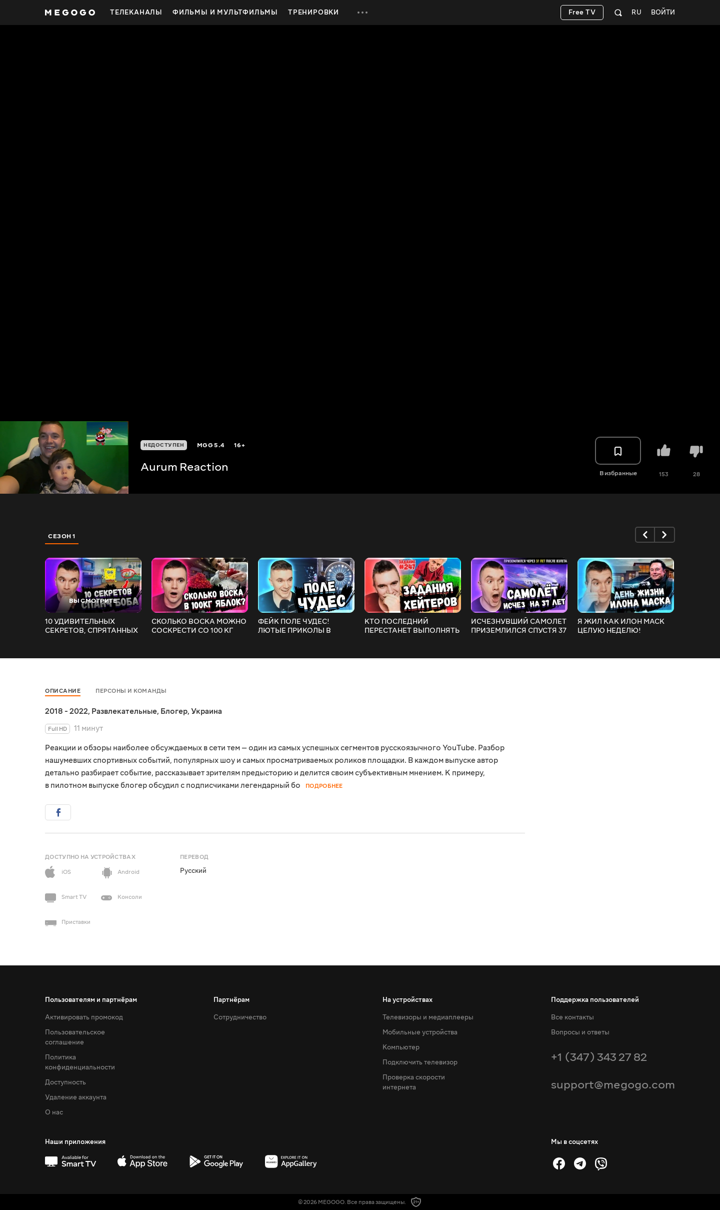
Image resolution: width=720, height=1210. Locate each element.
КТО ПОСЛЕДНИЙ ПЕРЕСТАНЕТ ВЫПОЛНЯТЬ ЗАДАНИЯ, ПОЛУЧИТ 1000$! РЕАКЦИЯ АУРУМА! (412, 626)
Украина (206, 711)
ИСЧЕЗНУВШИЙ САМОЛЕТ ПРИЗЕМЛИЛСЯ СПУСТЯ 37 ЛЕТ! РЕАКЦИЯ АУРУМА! (518, 626)
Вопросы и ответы (580, 1032)
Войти (663, 13)
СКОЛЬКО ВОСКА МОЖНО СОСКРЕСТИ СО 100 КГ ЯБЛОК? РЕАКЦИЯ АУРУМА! (199, 626)
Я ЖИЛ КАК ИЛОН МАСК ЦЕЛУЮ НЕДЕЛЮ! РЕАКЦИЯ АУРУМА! (621, 626)
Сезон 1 (62, 536)
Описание (62, 691)
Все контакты (572, 1017)
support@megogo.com (613, 1084)
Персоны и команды (131, 691)
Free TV (582, 12)
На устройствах (407, 999)
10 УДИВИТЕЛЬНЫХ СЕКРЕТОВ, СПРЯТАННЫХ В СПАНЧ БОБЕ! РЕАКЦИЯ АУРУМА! (91, 626)
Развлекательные (124, 711)
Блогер (174, 711)
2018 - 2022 (66, 711)
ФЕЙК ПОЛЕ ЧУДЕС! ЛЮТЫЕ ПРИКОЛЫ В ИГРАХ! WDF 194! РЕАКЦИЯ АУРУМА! (306, 626)
